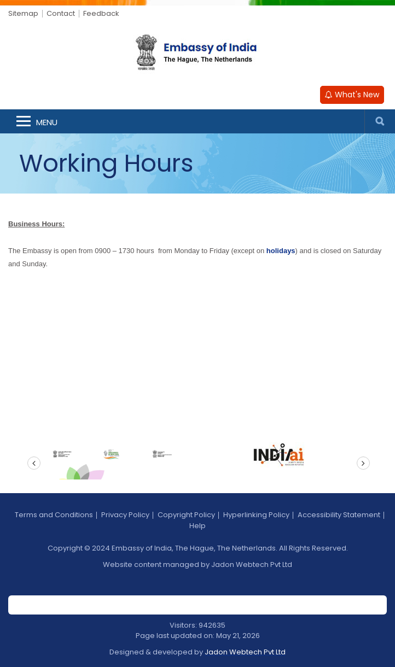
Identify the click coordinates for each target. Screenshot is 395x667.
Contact (61, 13)
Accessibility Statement (339, 515)
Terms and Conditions (54, 515)
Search (379, 121)
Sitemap (23, 13)
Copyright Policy (186, 515)
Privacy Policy (125, 515)
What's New (352, 94)
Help (197, 525)
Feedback (101, 13)
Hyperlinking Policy (256, 515)
